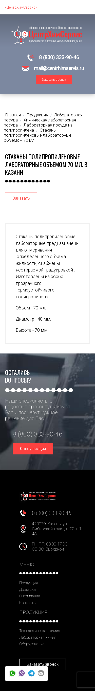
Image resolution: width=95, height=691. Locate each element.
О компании (29, 596)
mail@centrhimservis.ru (59, 68)
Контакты (27, 602)
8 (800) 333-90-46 (59, 57)
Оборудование (31, 644)
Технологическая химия (39, 631)
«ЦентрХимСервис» (21, 7)
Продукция (28, 583)
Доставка (27, 589)
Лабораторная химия (37, 637)
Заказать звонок (54, 79)
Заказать (21, 198)
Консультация (33, 448)
